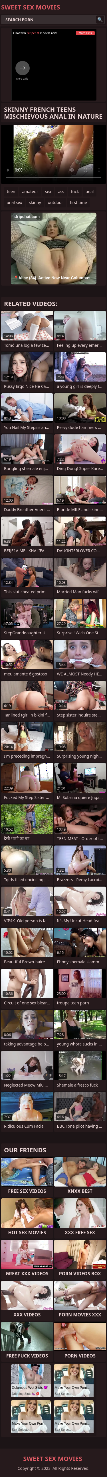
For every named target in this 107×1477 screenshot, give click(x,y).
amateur (30, 191)
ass (61, 191)
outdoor (55, 202)
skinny (35, 202)
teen (11, 191)
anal (90, 191)
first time (78, 202)
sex (48, 191)
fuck (75, 191)
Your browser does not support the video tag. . (53, 154)
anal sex (14, 202)
